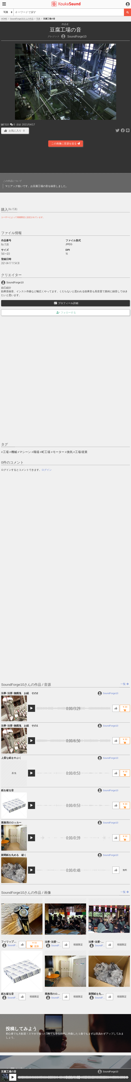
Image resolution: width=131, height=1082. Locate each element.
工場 (6, 451)
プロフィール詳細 (66, 303)
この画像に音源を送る (65, 143)
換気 (70, 451)
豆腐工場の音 (8, 1071)
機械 (14, 451)
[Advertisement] (65, 161)
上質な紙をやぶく (11, 757)
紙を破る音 (7, 790)
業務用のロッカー (11, 822)
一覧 (125, 684)
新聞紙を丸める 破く (13, 855)
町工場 (46, 451)
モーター (58, 451)
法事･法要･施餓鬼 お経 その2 (19, 693)
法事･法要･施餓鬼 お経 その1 (19, 725)
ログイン (47, 469)
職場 (36, 451)
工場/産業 (81, 451)
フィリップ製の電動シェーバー (8, 942)
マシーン (25, 451)
